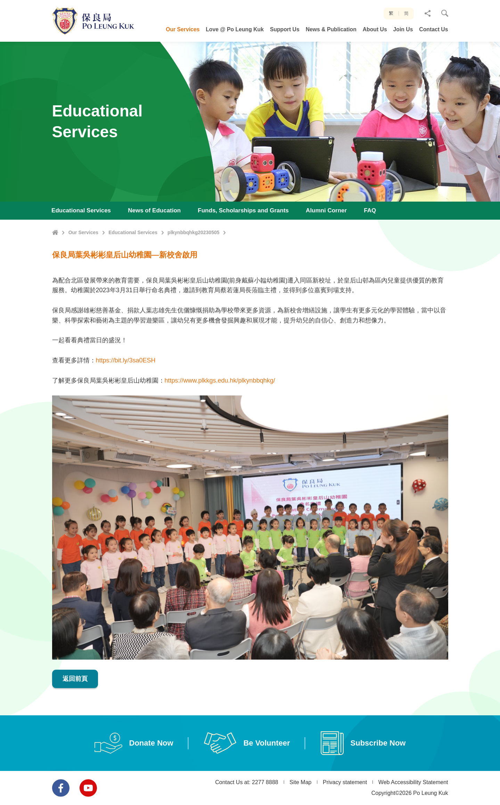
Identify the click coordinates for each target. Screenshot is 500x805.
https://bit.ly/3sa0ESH (126, 393)
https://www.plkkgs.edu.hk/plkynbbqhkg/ (220, 413)
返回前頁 (75, 711)
